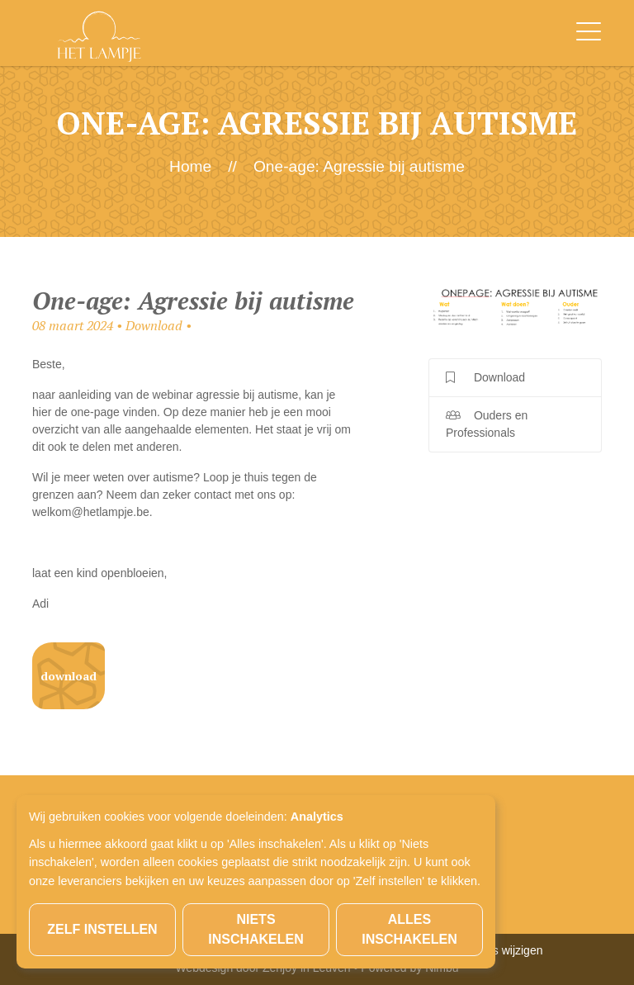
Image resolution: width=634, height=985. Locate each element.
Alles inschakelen (409, 929)
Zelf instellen (102, 929)
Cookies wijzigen (499, 950)
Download (68, 676)
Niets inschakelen (256, 929)
